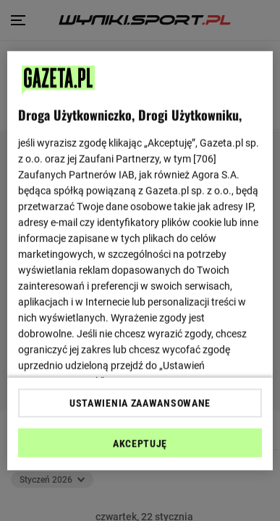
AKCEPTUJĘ (140, 443)
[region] (140, 260)
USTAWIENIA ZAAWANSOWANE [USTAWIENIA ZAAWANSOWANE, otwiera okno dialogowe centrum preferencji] (140, 403)
